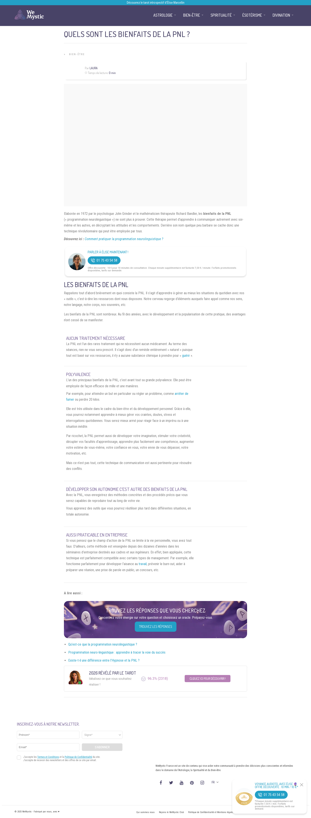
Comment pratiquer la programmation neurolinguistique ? (124, 239)
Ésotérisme (252, 15)
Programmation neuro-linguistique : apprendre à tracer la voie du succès (116, 652)
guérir (186, 356)
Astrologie (163, 15)
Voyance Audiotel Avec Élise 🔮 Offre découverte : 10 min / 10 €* (276, 786)
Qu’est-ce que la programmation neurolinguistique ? (102, 644)
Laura (94, 68)
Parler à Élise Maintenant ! (108, 252)
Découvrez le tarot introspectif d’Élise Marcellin (155, 2)
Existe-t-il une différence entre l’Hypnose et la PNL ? (104, 660)
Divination (281, 15)
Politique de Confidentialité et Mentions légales (211, 812)
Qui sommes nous (145, 812)
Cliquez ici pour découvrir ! (208, 678)
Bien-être (77, 54)
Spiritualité (221, 15)
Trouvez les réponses (155, 626)
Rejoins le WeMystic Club (171, 812)
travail (143, 564)
